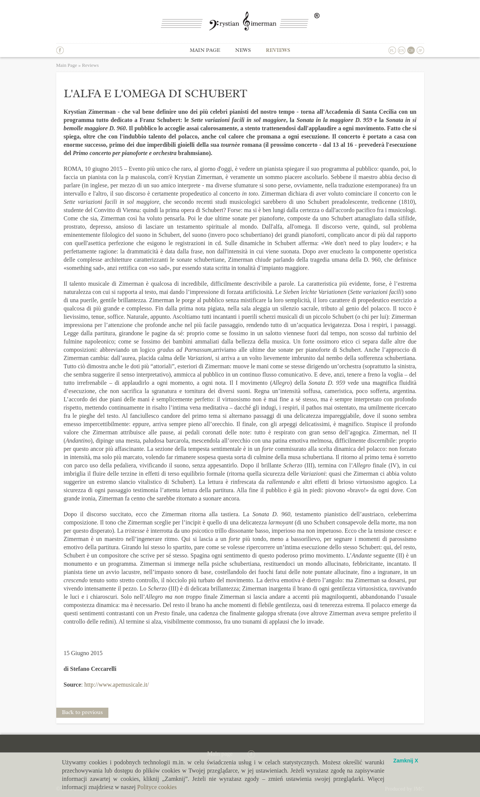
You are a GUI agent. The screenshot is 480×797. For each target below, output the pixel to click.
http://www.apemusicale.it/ (116, 684)
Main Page (66, 65)
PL (392, 50)
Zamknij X (405, 760)
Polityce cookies (157, 787)
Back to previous (82, 712)
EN (401, 50)
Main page (205, 50)
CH (411, 50)
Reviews (278, 50)
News (243, 50)
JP (420, 50)
